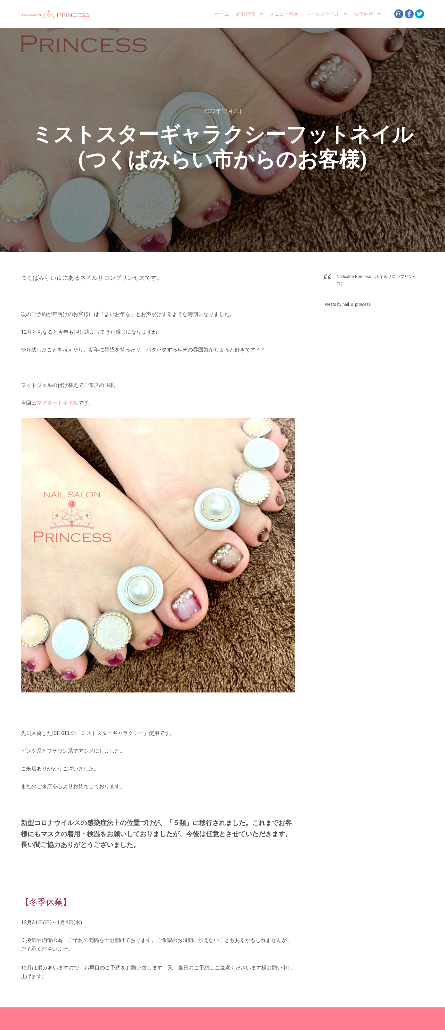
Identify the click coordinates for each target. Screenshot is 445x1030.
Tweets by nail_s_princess (347, 304)
